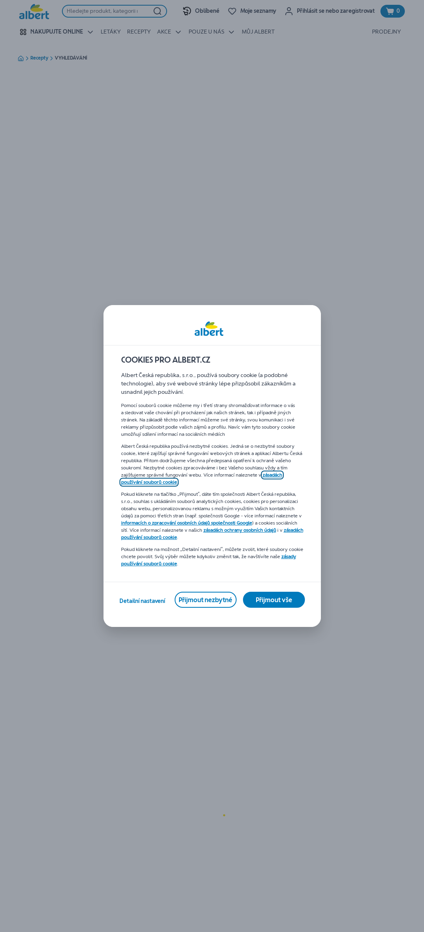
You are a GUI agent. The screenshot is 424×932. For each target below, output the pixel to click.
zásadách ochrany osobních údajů (239, 530)
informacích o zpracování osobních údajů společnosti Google (186, 523)
